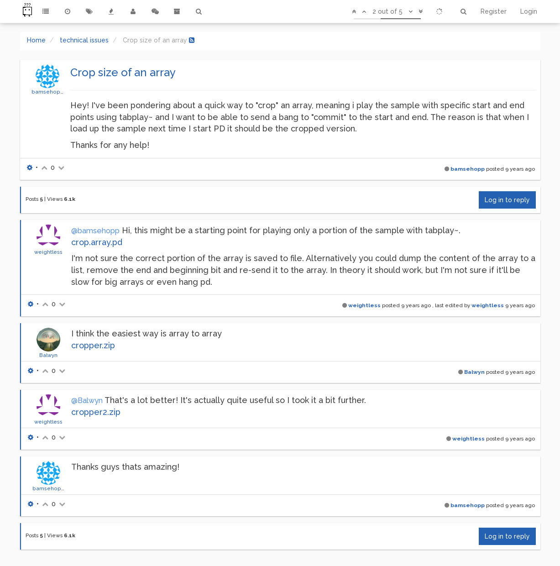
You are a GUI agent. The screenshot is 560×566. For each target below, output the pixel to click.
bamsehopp (47, 92)
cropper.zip (93, 345)
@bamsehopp (95, 230)
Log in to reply (507, 200)
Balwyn (48, 355)
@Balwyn (87, 400)
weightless (48, 252)
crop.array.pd (96, 242)
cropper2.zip (95, 412)
